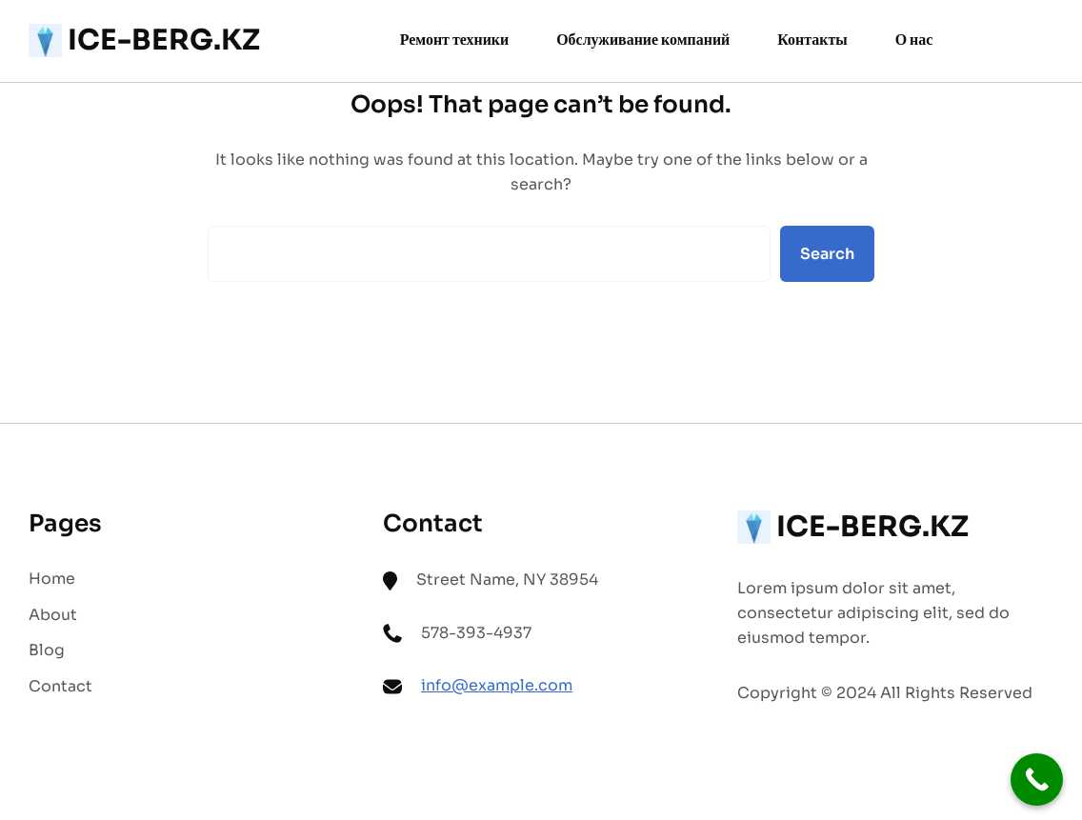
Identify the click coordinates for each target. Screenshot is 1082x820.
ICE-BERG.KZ (164, 40)
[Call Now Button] (1037, 779)
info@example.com (496, 685)
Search (827, 254)
